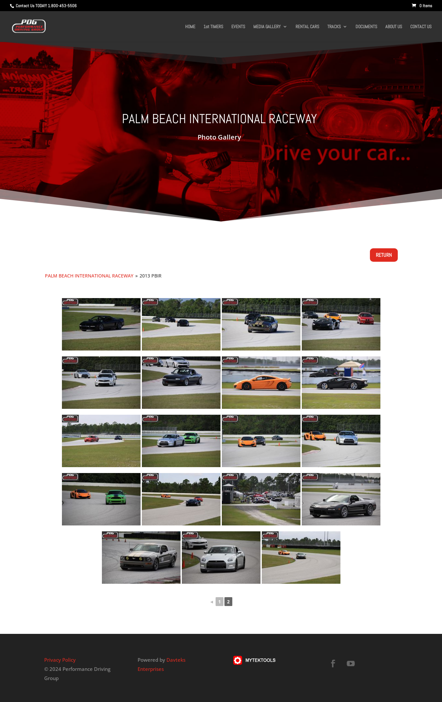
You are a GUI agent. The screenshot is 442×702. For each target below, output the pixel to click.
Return (384, 255)
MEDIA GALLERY (267, 26)
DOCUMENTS (366, 26)
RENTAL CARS (307, 26)
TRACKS (334, 26)
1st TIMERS (213, 26)
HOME (190, 26)
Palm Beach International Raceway (89, 276)
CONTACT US (421, 26)
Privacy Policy (60, 659)
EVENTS (238, 26)
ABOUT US (393, 26)
